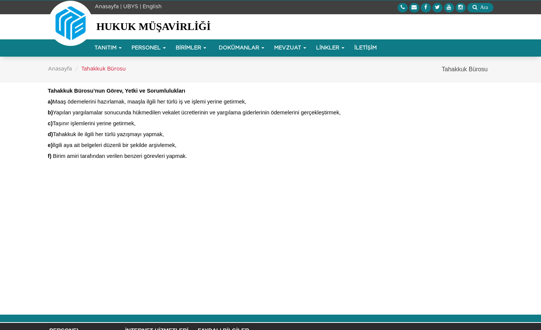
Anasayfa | (108, 6)
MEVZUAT (290, 48)
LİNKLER (330, 48)
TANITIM (108, 48)
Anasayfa (60, 69)
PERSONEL (148, 48)
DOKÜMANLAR (241, 48)
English (152, 6)
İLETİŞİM (365, 48)
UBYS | (132, 6)
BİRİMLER (191, 48)
